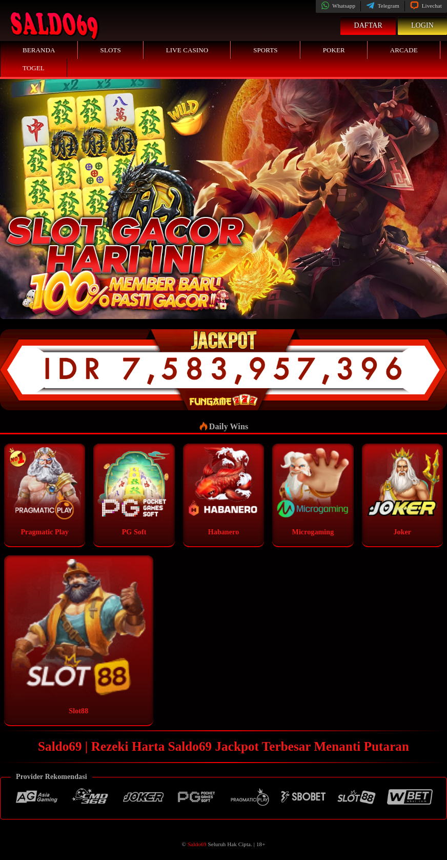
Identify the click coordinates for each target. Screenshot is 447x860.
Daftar (368, 25)
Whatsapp (338, 6)
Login (422, 25)
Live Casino (187, 50)
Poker (334, 50)
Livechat (426, 6)
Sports (265, 50)
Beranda (39, 50)
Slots (110, 50)
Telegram (382, 6)
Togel (34, 68)
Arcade (404, 50)
